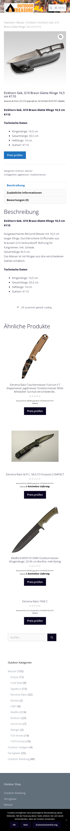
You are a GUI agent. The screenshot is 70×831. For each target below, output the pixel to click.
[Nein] (66, 820)
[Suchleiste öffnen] (50, 7)
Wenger (15, 730)
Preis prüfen (15, 155)
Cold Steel (16, 683)
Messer (20, 22)
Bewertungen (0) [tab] (18, 200)
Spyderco (16, 689)
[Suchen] (51, 637)
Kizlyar (14, 677)
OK (14, 824)
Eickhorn (31, 22)
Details (61, 101)
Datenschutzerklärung (46, 824)
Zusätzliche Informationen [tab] (24, 192)
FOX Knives (17, 735)
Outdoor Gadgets (18, 747)
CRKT (14, 706)
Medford (16, 712)
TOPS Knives (18, 741)
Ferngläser (14, 753)
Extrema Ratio (19, 694)
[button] (60, 37)
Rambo (15, 700)
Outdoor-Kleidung (18, 759)
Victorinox (17, 724)
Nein (25, 824)
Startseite (9, 22)
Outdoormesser (38, 174)
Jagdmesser (23, 174)
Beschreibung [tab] (16, 185)
